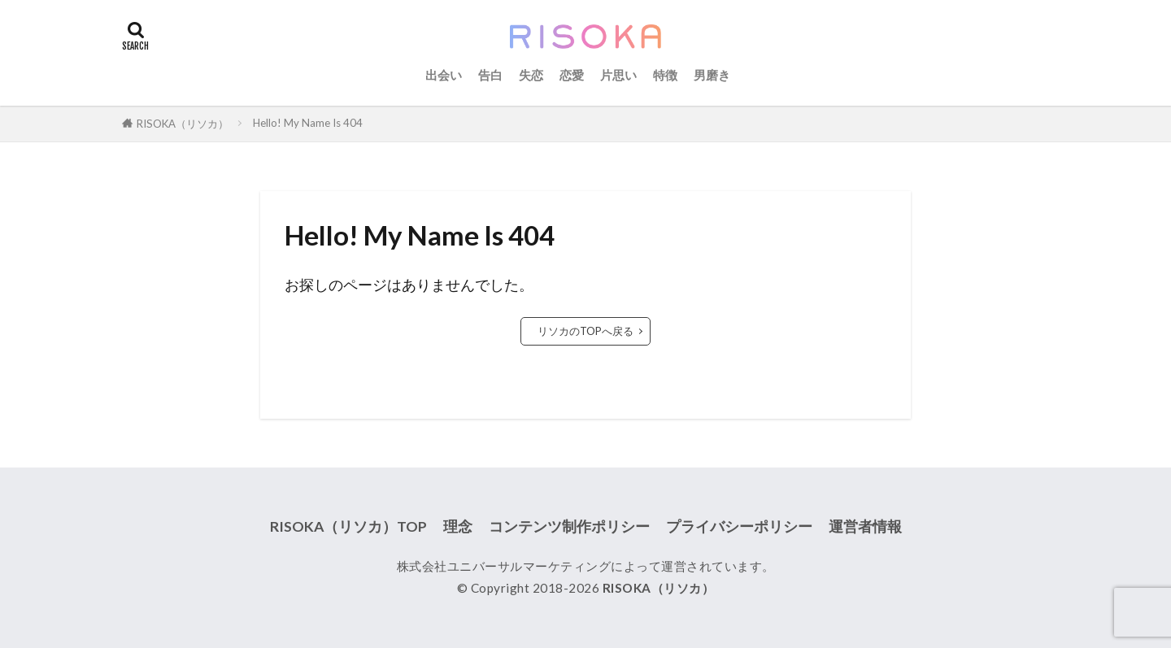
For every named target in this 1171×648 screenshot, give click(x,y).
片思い (618, 74)
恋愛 (571, 74)
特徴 (665, 74)
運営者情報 (865, 526)
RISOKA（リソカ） (183, 123)
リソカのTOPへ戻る (585, 330)
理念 (457, 526)
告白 (490, 74)
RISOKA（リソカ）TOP (348, 526)
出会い (443, 74)
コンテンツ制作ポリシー (569, 526)
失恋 (531, 74)
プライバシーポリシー (739, 526)
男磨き (712, 74)
